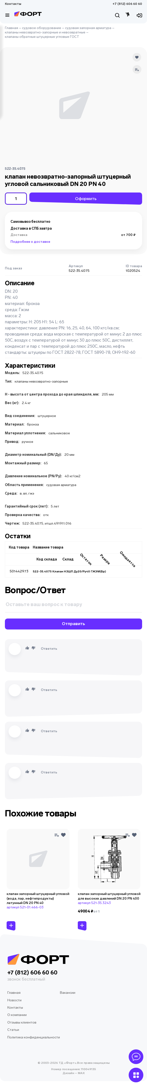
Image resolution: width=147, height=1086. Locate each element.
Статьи (13, 1030)
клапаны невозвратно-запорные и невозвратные (45, 32)
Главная (11, 28)
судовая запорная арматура (88, 28)
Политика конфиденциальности (33, 1037)
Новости (14, 1000)
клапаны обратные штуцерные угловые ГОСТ (42, 37)
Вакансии (67, 993)
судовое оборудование (41, 28)
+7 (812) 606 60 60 (127, 4)
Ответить (49, 649)
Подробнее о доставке (30, 242)
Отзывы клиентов (21, 1022)
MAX (81, 1073)
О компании (17, 1015)
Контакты (13, 4)
